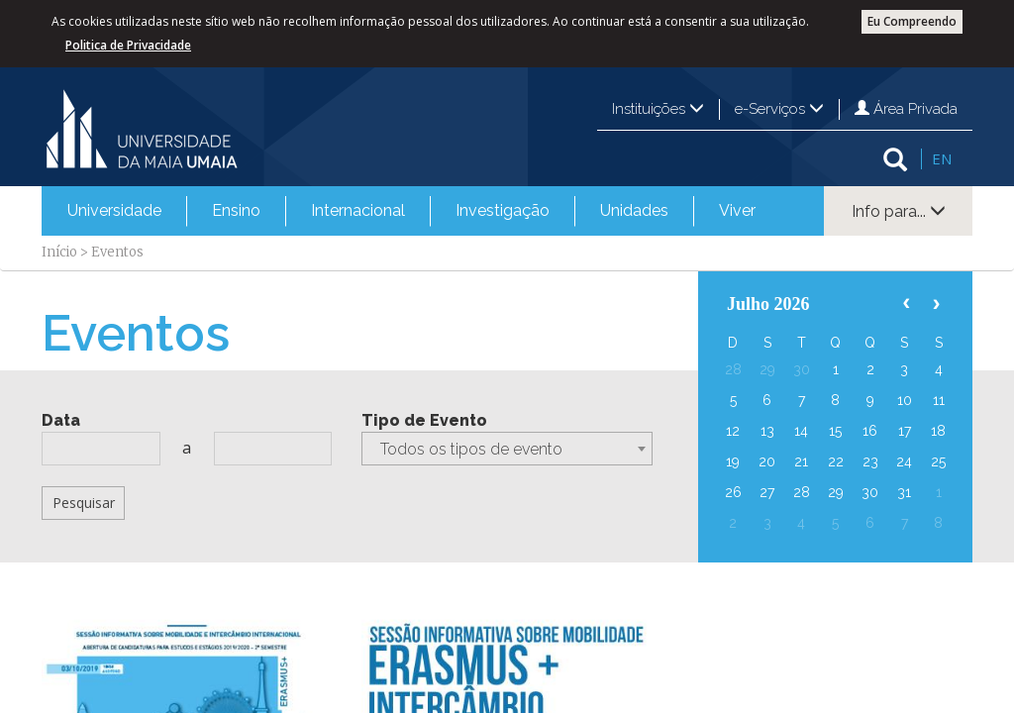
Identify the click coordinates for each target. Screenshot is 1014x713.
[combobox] (506, 448)
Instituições (658, 109)
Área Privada (906, 109)
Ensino (236, 210)
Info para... (899, 211)
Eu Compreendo (912, 21)
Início (59, 252)
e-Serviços (779, 109)
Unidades (634, 210)
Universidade (114, 210)
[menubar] (411, 211)
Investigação (503, 210)
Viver (737, 210)
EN (942, 158)
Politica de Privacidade (128, 45)
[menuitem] (114, 211)
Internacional (358, 210)
